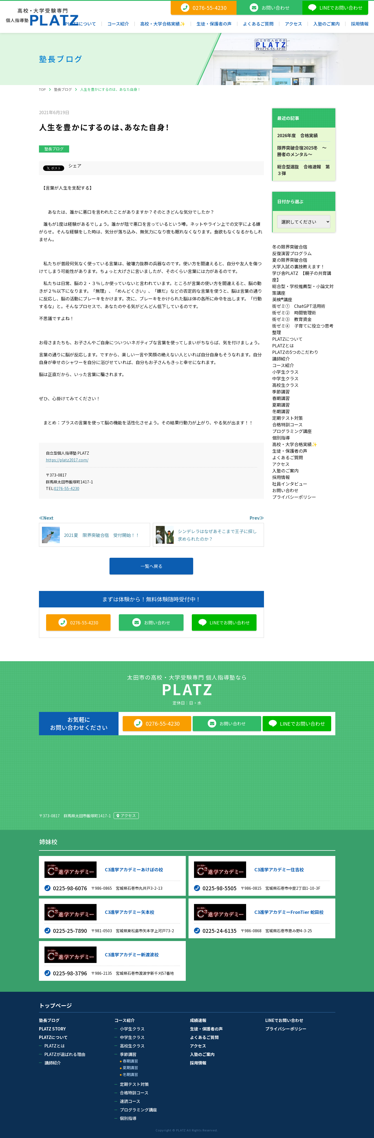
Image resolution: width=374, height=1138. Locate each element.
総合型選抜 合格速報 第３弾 (303, 169)
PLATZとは (283, 345)
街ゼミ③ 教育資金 (292, 319)
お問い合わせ (285, 490)
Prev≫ (257, 517)
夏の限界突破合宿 (289, 260)
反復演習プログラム (292, 253)
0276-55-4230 (66, 488)
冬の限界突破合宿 (289, 246)
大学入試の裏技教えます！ (298, 266)
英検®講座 (282, 299)
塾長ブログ (54, 148)
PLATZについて (287, 339)
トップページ (55, 1005)
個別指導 (281, 437)
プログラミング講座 (292, 431)
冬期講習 (281, 411)
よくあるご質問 (287, 457)
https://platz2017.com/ (67, 460)
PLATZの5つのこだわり (295, 352)
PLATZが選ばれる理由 (64, 1054)
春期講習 (281, 398)
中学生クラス (285, 378)
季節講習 (281, 391)
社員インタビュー (289, 483)
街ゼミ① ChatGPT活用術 (298, 306)
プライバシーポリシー (294, 497)
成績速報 (198, 1020)
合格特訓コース (287, 424)
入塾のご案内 (285, 470)
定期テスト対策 (287, 418)
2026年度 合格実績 (297, 135)
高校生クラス (285, 385)
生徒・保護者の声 (289, 450)
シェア (74, 165)
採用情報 (281, 477)
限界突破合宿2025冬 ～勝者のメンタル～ (302, 150)
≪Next (46, 517)
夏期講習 (281, 404)
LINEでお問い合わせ (284, 1020)
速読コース (130, 1101)
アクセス (280, 464)
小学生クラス (285, 371)
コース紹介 (283, 365)
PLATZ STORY (52, 1029)
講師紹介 (281, 358)
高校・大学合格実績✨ (294, 444)
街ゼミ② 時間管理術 (294, 312)
